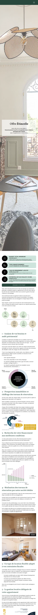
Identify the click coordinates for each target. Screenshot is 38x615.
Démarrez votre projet (19, 285)
